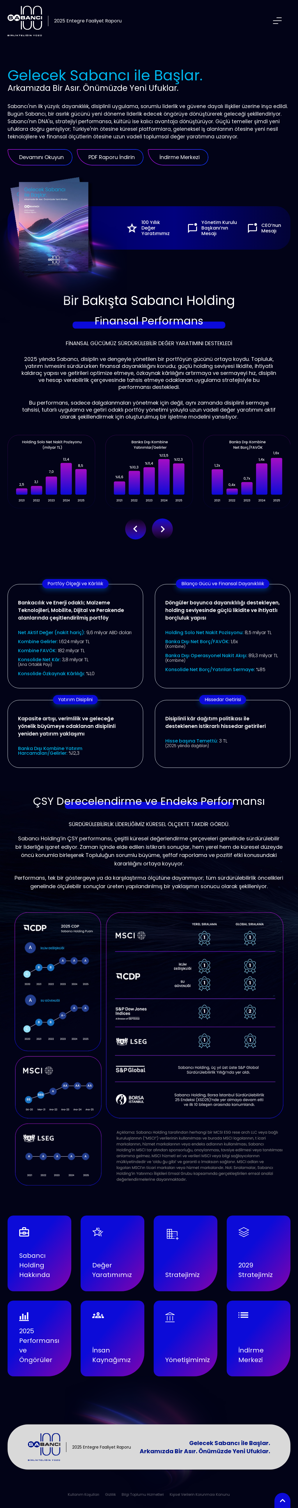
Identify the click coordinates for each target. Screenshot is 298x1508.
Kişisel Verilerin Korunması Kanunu (200, 1494)
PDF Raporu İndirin (111, 157)
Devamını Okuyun (41, 157)
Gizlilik (110, 1494)
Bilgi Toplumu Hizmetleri (143, 1494)
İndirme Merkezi (179, 157)
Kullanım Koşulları (83, 1494)
